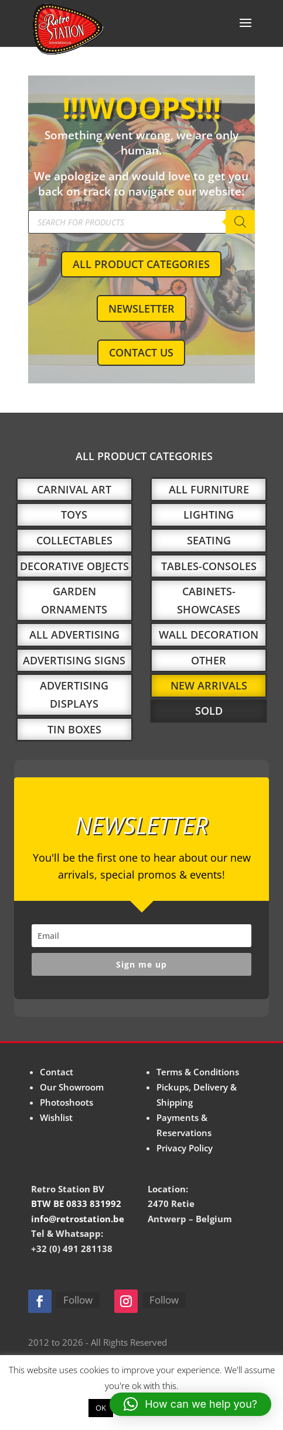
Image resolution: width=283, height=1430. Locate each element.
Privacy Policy (184, 1148)
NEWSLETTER (141, 308)
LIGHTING (208, 514)
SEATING (209, 540)
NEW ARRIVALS (209, 685)
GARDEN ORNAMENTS (74, 600)
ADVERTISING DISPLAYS (74, 694)
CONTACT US (141, 352)
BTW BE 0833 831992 (76, 1203)
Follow (78, 1299)
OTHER (208, 660)
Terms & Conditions (197, 1072)
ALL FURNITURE (209, 489)
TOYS (74, 514)
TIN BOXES (74, 729)
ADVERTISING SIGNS (74, 660)
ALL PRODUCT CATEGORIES (141, 264)
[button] (190, 1404)
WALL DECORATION (208, 634)
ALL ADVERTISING (74, 634)
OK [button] (101, 1407)
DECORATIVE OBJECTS (74, 566)
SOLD (209, 711)
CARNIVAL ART (74, 489)
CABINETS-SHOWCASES (208, 600)
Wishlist (56, 1117)
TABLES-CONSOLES (209, 566)
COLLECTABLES (74, 540)
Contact (56, 1072)
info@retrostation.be (77, 1219)
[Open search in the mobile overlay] (141, 222)
